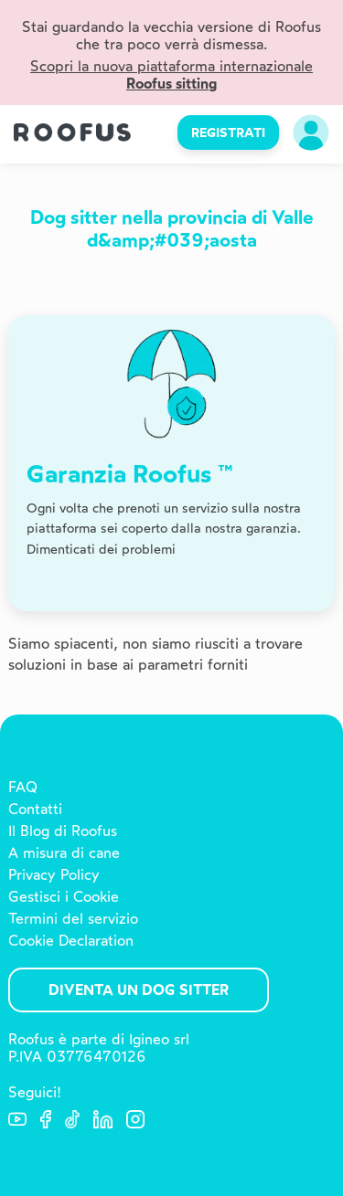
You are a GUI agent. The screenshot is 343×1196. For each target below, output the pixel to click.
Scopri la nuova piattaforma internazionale (171, 75)
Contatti (35, 809)
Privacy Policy (54, 875)
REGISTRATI (228, 132)
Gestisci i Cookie (63, 896)
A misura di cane (64, 853)
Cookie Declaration (71, 940)
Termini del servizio (73, 918)
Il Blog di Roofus (62, 831)
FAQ (23, 787)
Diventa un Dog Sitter (138, 990)
